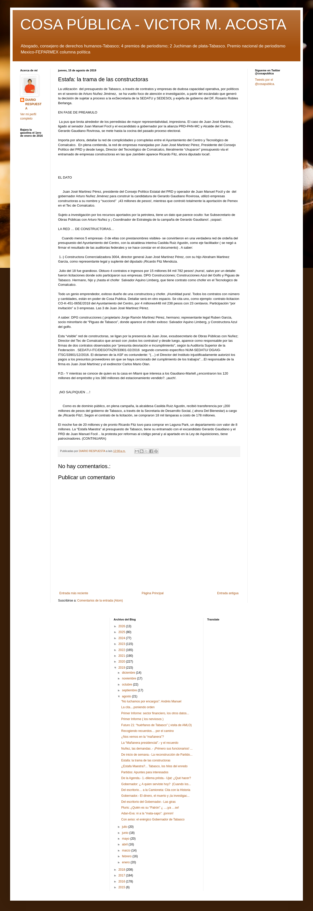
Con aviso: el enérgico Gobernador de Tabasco (153, 819)
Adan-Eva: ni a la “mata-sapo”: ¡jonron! (147, 813)
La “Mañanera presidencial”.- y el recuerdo (149, 743)
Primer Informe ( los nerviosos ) (142, 719)
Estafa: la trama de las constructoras (145, 760)
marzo (126, 850)
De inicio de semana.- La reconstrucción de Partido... (156, 754)
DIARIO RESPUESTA (33, 104)
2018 (122, 869)
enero (126, 862)
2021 (122, 656)
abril (125, 844)
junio (125, 833)
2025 (122, 632)
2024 (122, 638)
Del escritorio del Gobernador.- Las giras (148, 802)
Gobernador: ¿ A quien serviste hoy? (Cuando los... (156, 784)
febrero (127, 856)
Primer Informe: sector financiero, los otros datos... (155, 713)
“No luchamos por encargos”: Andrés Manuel (151, 701)
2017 (122, 875)
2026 (122, 626)
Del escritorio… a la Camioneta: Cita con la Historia (155, 790)
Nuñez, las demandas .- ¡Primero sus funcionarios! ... (157, 748)
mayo (126, 838)
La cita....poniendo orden (137, 707)
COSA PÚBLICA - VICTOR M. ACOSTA (153, 24)
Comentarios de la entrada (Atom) (100, 600)
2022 (122, 650)
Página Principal (153, 593)
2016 (122, 881)
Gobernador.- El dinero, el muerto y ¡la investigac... (155, 796)
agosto (127, 696)
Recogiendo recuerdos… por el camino (147, 731)
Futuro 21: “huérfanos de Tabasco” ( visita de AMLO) (156, 725)
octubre (127, 684)
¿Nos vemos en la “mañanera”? (142, 736)
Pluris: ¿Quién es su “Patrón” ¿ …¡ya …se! (150, 807)
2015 (122, 887)
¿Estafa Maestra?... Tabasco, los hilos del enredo (154, 766)
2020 (122, 661)
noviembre (129, 678)
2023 (122, 644)
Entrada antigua (228, 593)
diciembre (129, 672)
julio (125, 827)
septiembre (130, 690)
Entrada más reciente (73, 593)
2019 (122, 667)
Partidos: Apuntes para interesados (144, 772)
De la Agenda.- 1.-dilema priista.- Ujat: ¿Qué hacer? (156, 778)
